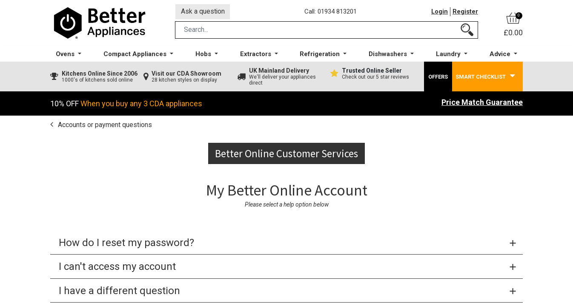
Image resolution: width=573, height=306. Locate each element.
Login (439, 12)
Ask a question (203, 12)
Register (465, 12)
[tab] (286, 244)
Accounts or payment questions (104, 126)
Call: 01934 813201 (331, 12)
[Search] (467, 31)
